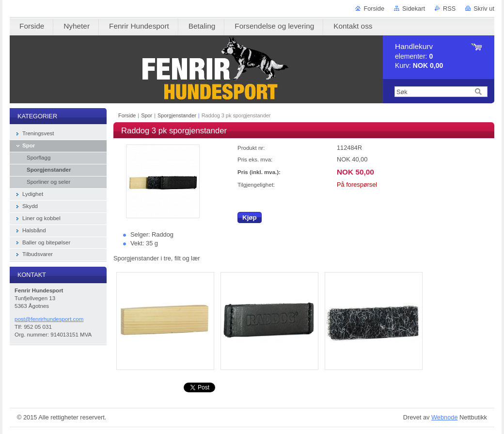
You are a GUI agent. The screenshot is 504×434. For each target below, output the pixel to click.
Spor (146, 115)
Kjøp (249, 217)
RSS (449, 8)
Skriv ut (483, 8)
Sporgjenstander (177, 115)
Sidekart (413, 8)
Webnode (444, 417)
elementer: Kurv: (419, 56)
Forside (373, 8)
